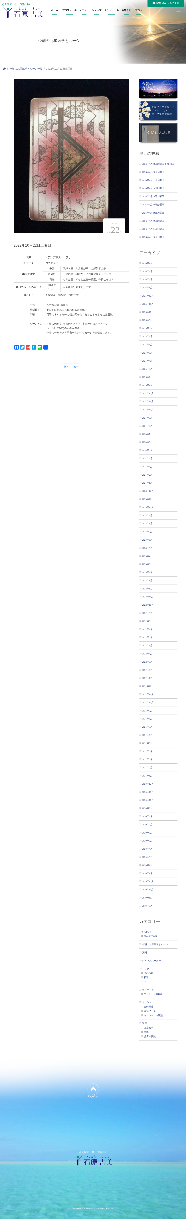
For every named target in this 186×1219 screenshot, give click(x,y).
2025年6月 (147, 344)
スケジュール (111, 10)
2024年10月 (148, 409)
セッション (148, 1002)
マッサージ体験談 (153, 994)
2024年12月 (148, 393)
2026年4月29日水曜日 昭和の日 (158, 164)
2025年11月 (147, 304)
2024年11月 (147, 401)
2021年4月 (147, 751)
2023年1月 (147, 580)
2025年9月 (147, 320)
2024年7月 (147, 434)
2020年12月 (148, 784)
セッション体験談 (153, 1015)
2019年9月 (147, 906)
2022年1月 (147, 678)
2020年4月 (147, 849)
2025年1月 (147, 385)
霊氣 (146, 1032)
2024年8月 (147, 426)
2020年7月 (147, 824)
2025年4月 (147, 361)
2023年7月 (147, 531)
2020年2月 (147, 865)
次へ (76, 366)
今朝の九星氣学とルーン (155, 944)
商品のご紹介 (151, 936)
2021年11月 (147, 694)
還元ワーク (150, 1011)
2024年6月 (147, 442)
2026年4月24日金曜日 (153, 204)
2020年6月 (147, 832)
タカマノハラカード (152, 961)
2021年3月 (147, 759)
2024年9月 (147, 418)
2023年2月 (147, 572)
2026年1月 (147, 287)
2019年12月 (148, 881)
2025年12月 (148, 296)
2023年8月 (147, 523)
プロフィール (69, 10)
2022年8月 (147, 621)
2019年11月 (147, 889)
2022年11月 (147, 596)
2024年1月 (147, 483)
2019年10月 (148, 897)
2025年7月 (147, 336)
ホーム (54, 10)
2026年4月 (147, 263)
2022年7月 (147, 629)
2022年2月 (147, 670)
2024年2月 (147, 475)
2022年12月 (148, 588)
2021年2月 (147, 767)
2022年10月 (148, 605)
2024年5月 (147, 450)
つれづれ (148, 973)
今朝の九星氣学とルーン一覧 (26, 68)
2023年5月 (147, 548)
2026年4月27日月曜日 (153, 180)
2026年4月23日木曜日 (153, 213)
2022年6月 (147, 637)
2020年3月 (147, 857)
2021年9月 (147, 710)
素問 (144, 952)
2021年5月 (147, 743)
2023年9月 (147, 515)
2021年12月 (148, 686)
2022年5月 (147, 645)
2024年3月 (147, 466)
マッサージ (148, 990)
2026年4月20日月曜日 (153, 237)
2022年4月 (147, 653)
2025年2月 (147, 377)
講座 (144, 1023)
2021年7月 (147, 727)
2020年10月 (148, 800)
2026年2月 (147, 279)
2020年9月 (147, 808)
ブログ (138, 10)
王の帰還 (148, 1006)
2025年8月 (147, 328)
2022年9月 (147, 613)
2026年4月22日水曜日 (153, 221)
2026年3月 (147, 271)
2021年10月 (148, 702)
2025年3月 (147, 369)
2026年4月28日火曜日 (153, 172)
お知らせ (126, 10)
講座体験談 (150, 1036)
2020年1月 (147, 873)
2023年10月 (148, 507)
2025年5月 (147, 353)
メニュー (84, 10)
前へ (66, 366)
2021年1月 (147, 775)
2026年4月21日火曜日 (153, 229)
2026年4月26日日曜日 (153, 188)
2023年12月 (148, 491)
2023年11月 (147, 499)
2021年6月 (147, 735)
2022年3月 (147, 662)
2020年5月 (147, 840)
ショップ (96, 10)
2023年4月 (147, 556)
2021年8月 (147, 718)
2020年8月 (147, 816)
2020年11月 (147, 792)
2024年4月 (147, 458)
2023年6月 (147, 540)
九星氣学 (148, 1028)
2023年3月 (147, 564)
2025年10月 (148, 312)
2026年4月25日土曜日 (153, 196)
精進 (146, 977)
